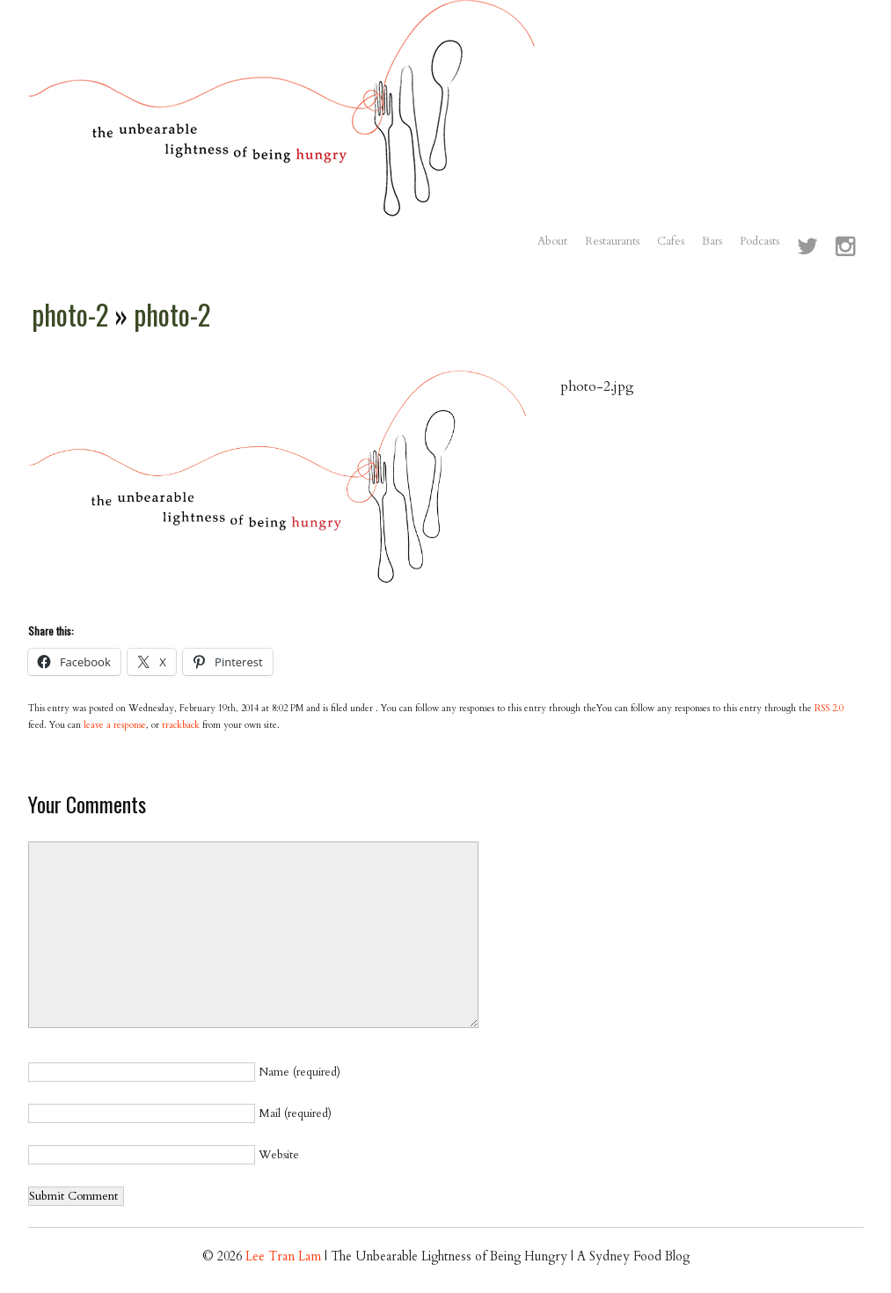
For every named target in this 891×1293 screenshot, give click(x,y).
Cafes (670, 241)
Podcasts (759, 241)
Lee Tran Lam (283, 1256)
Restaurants (612, 241)
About (552, 241)
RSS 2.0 (829, 708)
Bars (712, 241)
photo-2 (73, 314)
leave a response (115, 725)
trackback (181, 725)
